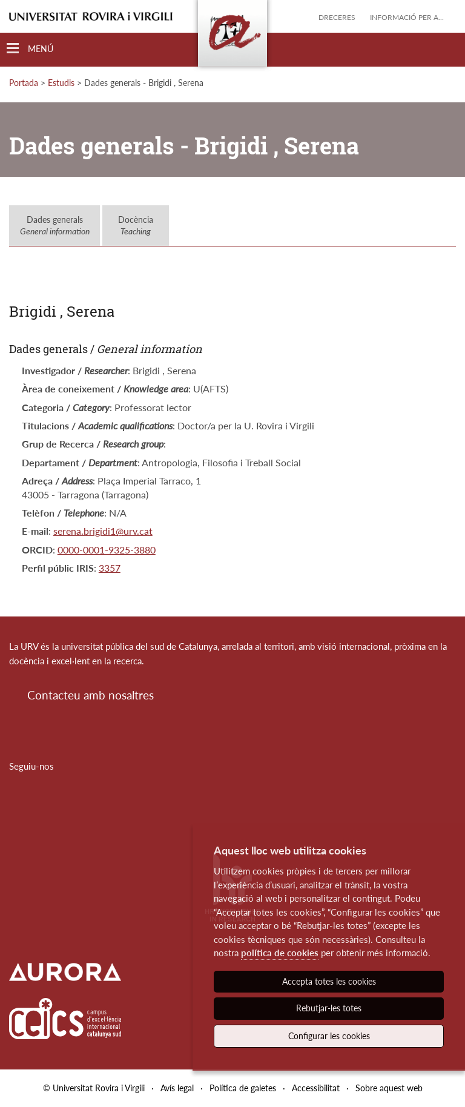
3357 (109, 567)
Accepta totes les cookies (329, 981)
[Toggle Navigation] (30, 49)
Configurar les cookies (329, 1036)
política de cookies (279, 952)
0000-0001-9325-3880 (107, 549)
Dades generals (55, 225)
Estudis (61, 83)
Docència (135, 225)
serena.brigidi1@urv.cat (103, 531)
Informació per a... (407, 17)
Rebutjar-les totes (328, 1008)
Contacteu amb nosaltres (90, 695)
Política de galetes (242, 1088)
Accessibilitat (316, 1088)
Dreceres (336, 17)
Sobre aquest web (389, 1088)
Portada (23, 83)
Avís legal (177, 1088)
